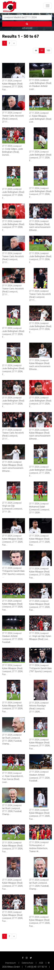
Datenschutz (27, 963)
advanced (27, 28)
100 (48, 50)
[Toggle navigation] (48, 6)
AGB (41, 963)
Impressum (10, 963)
